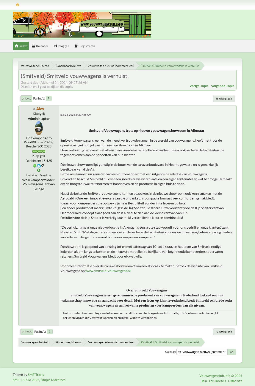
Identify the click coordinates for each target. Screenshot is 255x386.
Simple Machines (53, 380)
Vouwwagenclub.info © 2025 (220, 375)
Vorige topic (198, 86)
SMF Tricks (36, 374)
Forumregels (217, 381)
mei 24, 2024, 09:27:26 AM (75, 114)
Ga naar (170, 351)
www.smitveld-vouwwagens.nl (108, 271)
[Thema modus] (17, 5)
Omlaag (26, 98)
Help (203, 381)
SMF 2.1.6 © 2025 (26, 380)
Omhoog (27, 331)
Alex (40, 108)
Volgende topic (222, 86)
